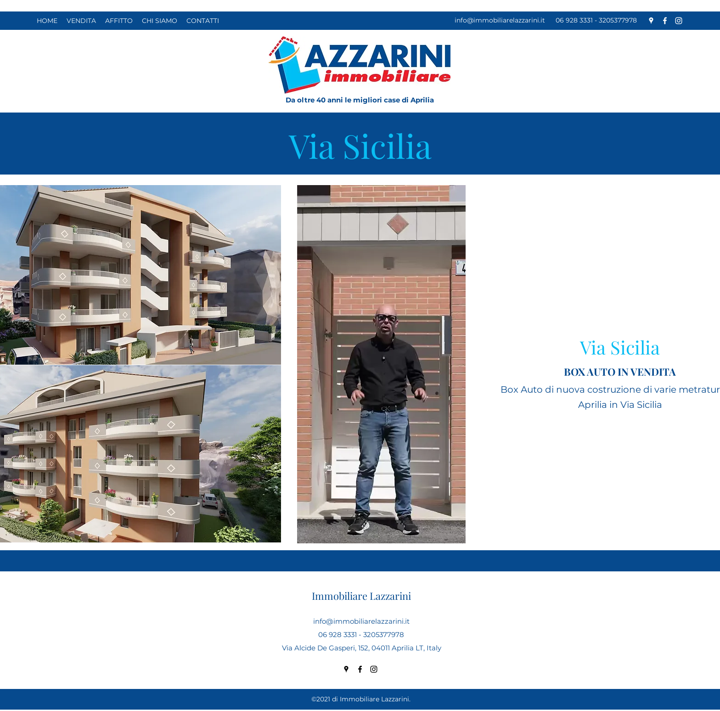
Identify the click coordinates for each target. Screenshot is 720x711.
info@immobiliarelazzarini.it (500, 20)
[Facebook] (664, 20)
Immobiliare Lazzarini (361, 596)
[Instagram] (678, 20)
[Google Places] (651, 20)
